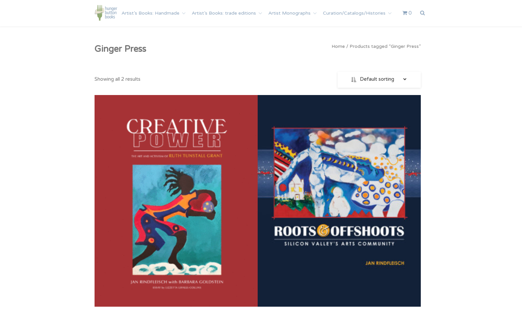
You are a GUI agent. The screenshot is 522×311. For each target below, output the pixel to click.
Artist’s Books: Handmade (150, 13)
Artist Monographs (289, 13)
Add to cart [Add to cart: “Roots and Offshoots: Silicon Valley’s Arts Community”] (257, 266)
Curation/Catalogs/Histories (354, 13)
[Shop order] (382, 79)
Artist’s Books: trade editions (224, 13)
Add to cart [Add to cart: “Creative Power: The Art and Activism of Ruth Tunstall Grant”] (145, 266)
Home (338, 46)
